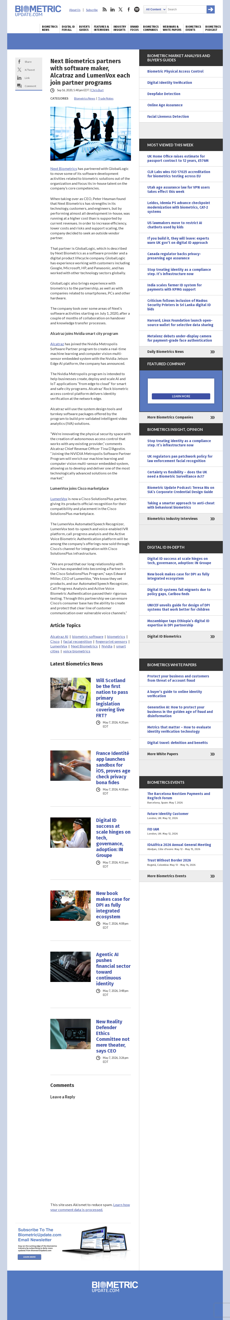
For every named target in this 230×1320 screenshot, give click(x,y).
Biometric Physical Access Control (175, 71)
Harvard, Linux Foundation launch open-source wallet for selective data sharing (180, 322)
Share (28, 61)
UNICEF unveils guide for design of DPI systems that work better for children (178, 607)
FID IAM (181, 831)
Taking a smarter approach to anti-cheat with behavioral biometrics (181, 505)
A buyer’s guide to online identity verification (174, 694)
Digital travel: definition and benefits (177, 743)
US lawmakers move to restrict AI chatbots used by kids (174, 225)
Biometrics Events (193, 28)
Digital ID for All (68, 28)
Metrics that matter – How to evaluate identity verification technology (179, 729)
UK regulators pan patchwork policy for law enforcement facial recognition (179, 458)
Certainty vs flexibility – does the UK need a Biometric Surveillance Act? (177, 474)
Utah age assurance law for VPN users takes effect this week (178, 189)
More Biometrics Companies (170, 417)
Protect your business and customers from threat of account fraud (178, 678)
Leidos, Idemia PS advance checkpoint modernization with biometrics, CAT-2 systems (178, 207)
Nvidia (107, 646)
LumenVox (58, 498)
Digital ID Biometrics (164, 636)
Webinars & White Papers (172, 28)
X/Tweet (30, 69)
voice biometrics (76, 651)
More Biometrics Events (166, 876)
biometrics (116, 636)
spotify (137, 9)
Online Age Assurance (165, 105)
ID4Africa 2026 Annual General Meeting (181, 847)
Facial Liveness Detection (168, 117)
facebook (129, 9)
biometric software (87, 636)
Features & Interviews (101, 28)
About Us (74, 10)
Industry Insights (119, 28)
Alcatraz (57, 344)
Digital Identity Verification (169, 83)
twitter (121, 9)
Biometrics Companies (151, 28)
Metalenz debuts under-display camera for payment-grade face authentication (179, 338)
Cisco (55, 641)
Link (27, 77)
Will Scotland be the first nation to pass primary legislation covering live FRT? (112, 698)
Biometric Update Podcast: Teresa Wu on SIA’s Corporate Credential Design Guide (180, 490)
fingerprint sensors (111, 641)
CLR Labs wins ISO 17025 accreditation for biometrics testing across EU (178, 174)
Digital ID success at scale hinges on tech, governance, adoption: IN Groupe (113, 837)
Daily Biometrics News (165, 352)
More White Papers (162, 754)
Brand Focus (134, 28)
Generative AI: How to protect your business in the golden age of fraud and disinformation (180, 711)
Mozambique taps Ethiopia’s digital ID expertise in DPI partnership (178, 623)
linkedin (112, 9)
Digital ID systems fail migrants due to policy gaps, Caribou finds (179, 592)
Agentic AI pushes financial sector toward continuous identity (113, 969)
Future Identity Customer (181, 816)
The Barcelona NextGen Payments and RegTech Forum (181, 798)
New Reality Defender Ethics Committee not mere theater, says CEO (113, 1036)
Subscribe (92, 10)
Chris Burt (97, 90)
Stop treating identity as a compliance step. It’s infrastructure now (179, 272)
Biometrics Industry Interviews (172, 519)
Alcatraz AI (59, 636)
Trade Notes (105, 98)
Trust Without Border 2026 (181, 862)
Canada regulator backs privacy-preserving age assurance (174, 256)
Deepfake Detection (163, 94)
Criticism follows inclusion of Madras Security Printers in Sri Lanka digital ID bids (179, 305)
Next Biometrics (63, 168)
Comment (30, 85)
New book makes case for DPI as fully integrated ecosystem (113, 905)
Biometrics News (50, 28)
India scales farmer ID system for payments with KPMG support (174, 287)
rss (104, 9)
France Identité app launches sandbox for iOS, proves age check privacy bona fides (113, 768)
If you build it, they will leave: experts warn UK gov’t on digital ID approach (178, 240)
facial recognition (77, 641)
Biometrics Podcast (213, 28)
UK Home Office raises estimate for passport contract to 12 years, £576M (177, 158)
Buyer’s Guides (84, 28)
